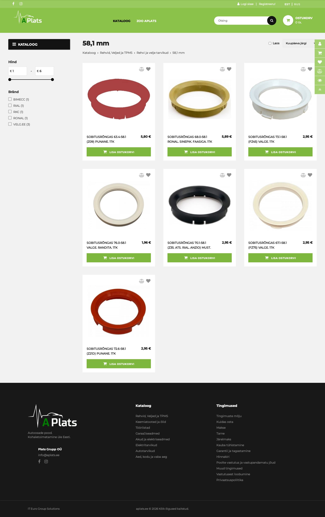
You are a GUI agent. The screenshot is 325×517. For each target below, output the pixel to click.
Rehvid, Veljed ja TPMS (116, 53)
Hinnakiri (222, 457)
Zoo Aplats (146, 21)
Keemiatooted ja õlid (151, 422)
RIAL (18, 106)
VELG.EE (21, 124)
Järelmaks (223, 439)
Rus (297, 4)
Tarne (220, 433)
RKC (18, 112)
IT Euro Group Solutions (43, 508)
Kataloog (121, 21)
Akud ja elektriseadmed (153, 439)
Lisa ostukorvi (118, 152)
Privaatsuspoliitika (229, 480)
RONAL (20, 118)
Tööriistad (143, 428)
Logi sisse (245, 4)
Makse (221, 428)
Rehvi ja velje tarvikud (152, 53)
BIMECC (21, 99)
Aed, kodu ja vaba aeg (151, 457)
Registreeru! (267, 4)
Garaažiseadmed (147, 433)
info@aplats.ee (48, 455)
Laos (276, 43)
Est (287, 4)
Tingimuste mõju (228, 416)
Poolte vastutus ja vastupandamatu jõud (245, 462)
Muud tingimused (229, 468)
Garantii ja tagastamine (233, 451)
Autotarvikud (145, 451)
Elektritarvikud (146, 445)
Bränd (13, 92)
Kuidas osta (224, 422)
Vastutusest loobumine (233, 474)
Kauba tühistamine (230, 445)
